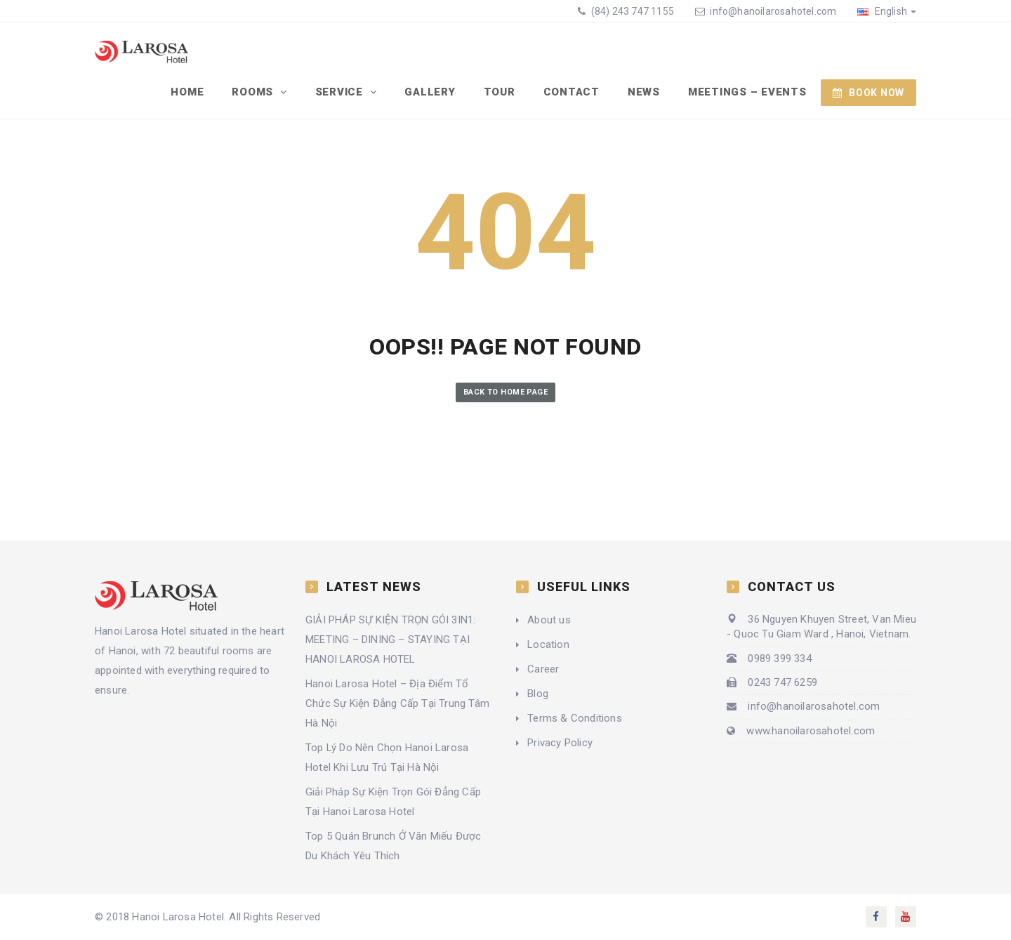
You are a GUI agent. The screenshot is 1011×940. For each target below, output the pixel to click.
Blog (537, 693)
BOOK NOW (868, 92)
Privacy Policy (560, 742)
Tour (499, 92)
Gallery (429, 92)
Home (187, 92)
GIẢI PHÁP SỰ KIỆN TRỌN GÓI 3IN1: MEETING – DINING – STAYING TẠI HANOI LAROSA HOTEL (390, 640)
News (644, 92)
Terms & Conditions (574, 718)
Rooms (254, 92)
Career (543, 669)
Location (548, 644)
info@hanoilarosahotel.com (773, 11)
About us (549, 620)
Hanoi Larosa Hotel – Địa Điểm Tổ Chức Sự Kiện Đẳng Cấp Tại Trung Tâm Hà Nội (397, 703)
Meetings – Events (747, 92)
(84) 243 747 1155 (631, 11)
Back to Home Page (505, 392)
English (886, 11)
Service (340, 92)
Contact (571, 92)
